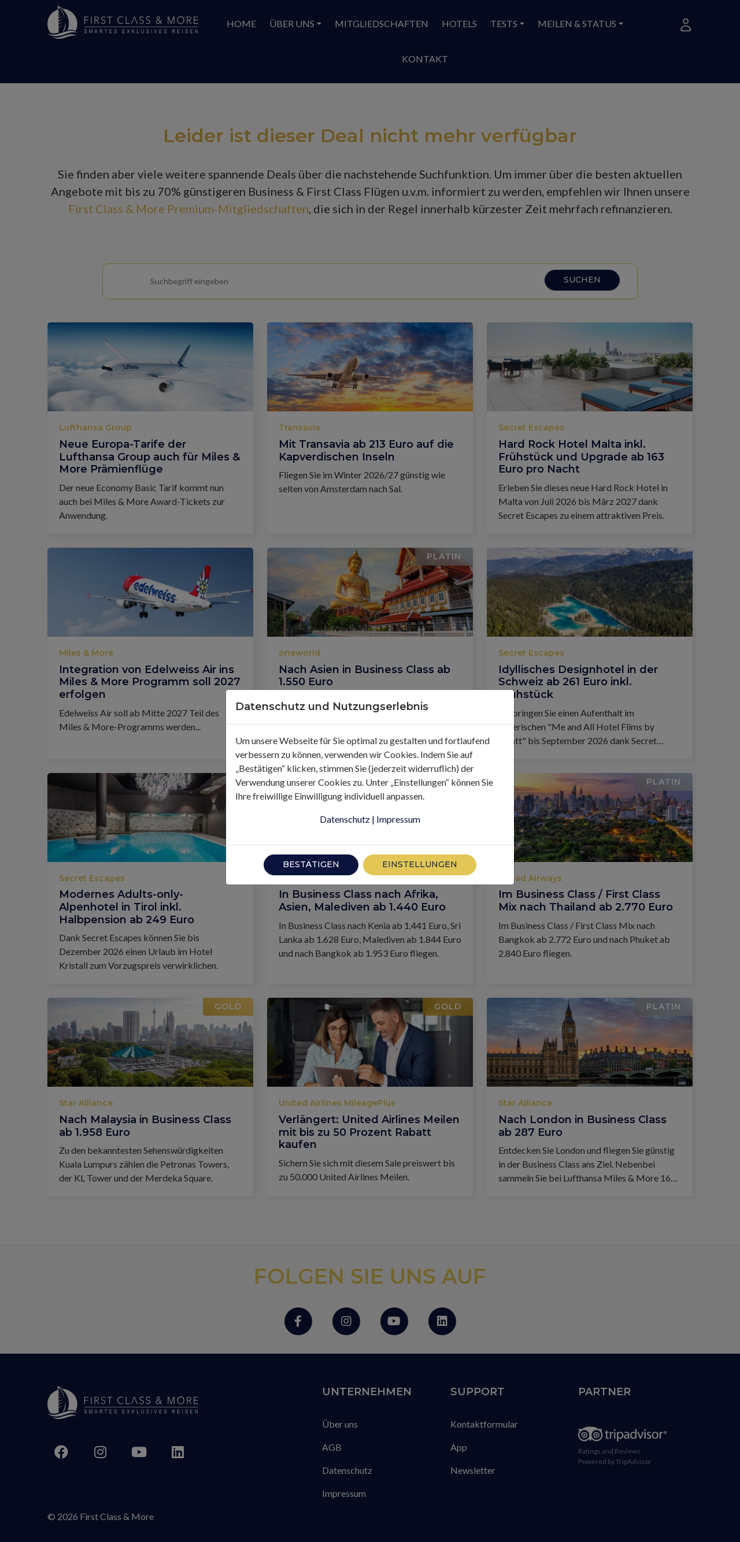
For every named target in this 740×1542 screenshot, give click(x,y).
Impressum (398, 792)
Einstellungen (419, 838)
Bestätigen (311, 838)
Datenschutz (345, 792)
